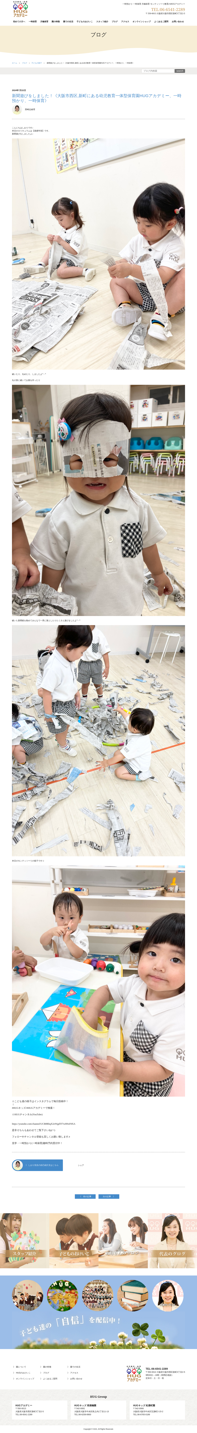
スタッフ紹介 (102, 21)
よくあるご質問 (161, 21)
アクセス (125, 21)
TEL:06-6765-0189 (141, 1414)
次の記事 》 (109, 1196)
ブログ (115, 21)
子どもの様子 (36, 63)
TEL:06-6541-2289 (168, 9)
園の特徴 (56, 21)
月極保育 (44, 21)
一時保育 (33, 21)
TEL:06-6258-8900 (82, 1414)
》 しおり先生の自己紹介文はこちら (36, 1165)
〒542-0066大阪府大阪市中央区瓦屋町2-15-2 (157, 1408)
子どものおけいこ (85, 21)
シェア (81, 1165)
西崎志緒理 (23, 109)
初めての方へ (19, 21)
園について (21, 1367)
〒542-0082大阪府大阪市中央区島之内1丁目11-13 (98, 1408)
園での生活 (68, 21)
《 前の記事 (85, 1196)
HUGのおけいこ (23, 1373)
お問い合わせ (178, 21)
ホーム (14, 63)
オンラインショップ (142, 21)
